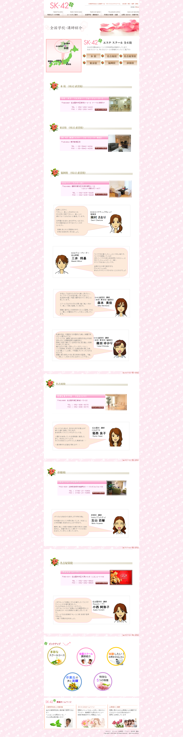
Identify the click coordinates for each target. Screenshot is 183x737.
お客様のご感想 (114, 707)
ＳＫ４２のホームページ (86, 707)
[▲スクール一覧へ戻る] (131, 373)
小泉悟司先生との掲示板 (54, 707)
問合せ (137, 7)
